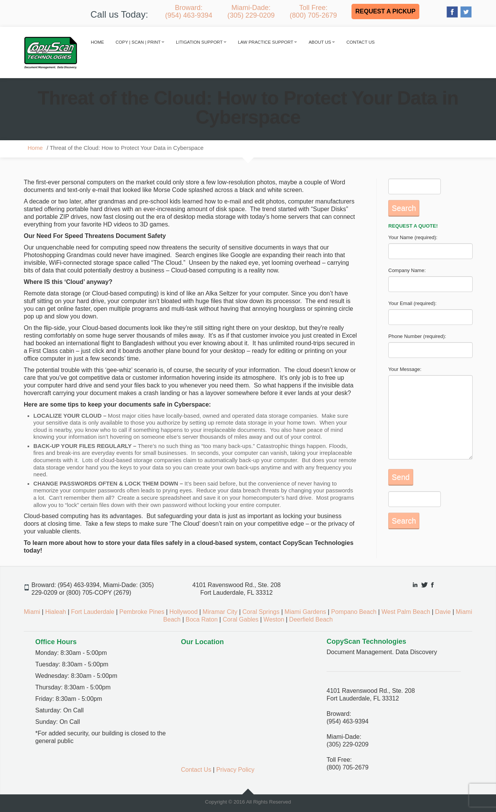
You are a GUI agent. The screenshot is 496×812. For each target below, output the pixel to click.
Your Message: (404, 369)
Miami (32, 612)
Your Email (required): (412, 303)
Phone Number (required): (417, 336)
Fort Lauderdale (92, 612)
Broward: (188, 11)
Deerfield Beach (311, 619)
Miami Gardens (305, 612)
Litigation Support (201, 42)
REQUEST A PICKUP (385, 11)
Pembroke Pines (141, 612)
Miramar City (220, 612)
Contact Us (361, 42)
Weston (273, 619)
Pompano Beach (353, 612)
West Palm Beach (405, 612)
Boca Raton (202, 619)
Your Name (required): (412, 237)
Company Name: (407, 270)
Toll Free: (313, 11)
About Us (322, 42)
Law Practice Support (267, 42)
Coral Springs (260, 612)
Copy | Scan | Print (140, 42)
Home (97, 42)
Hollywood (183, 612)
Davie (443, 612)
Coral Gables (240, 619)
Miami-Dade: (250, 11)
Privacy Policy (235, 769)
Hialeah (55, 612)
